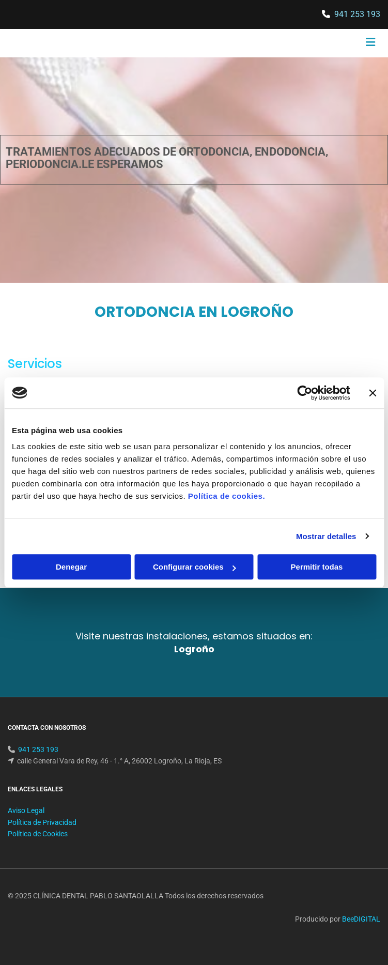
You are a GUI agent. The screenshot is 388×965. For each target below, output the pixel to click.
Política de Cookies (38, 846)
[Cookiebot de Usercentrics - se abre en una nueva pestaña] (304, 393)
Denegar (71, 566)
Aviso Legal (26, 823)
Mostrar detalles (326, 536)
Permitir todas (317, 566)
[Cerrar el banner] (372, 392)
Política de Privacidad (42, 835)
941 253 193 (357, 14)
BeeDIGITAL (361, 931)
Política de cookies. (226, 496)
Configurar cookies (194, 566)
